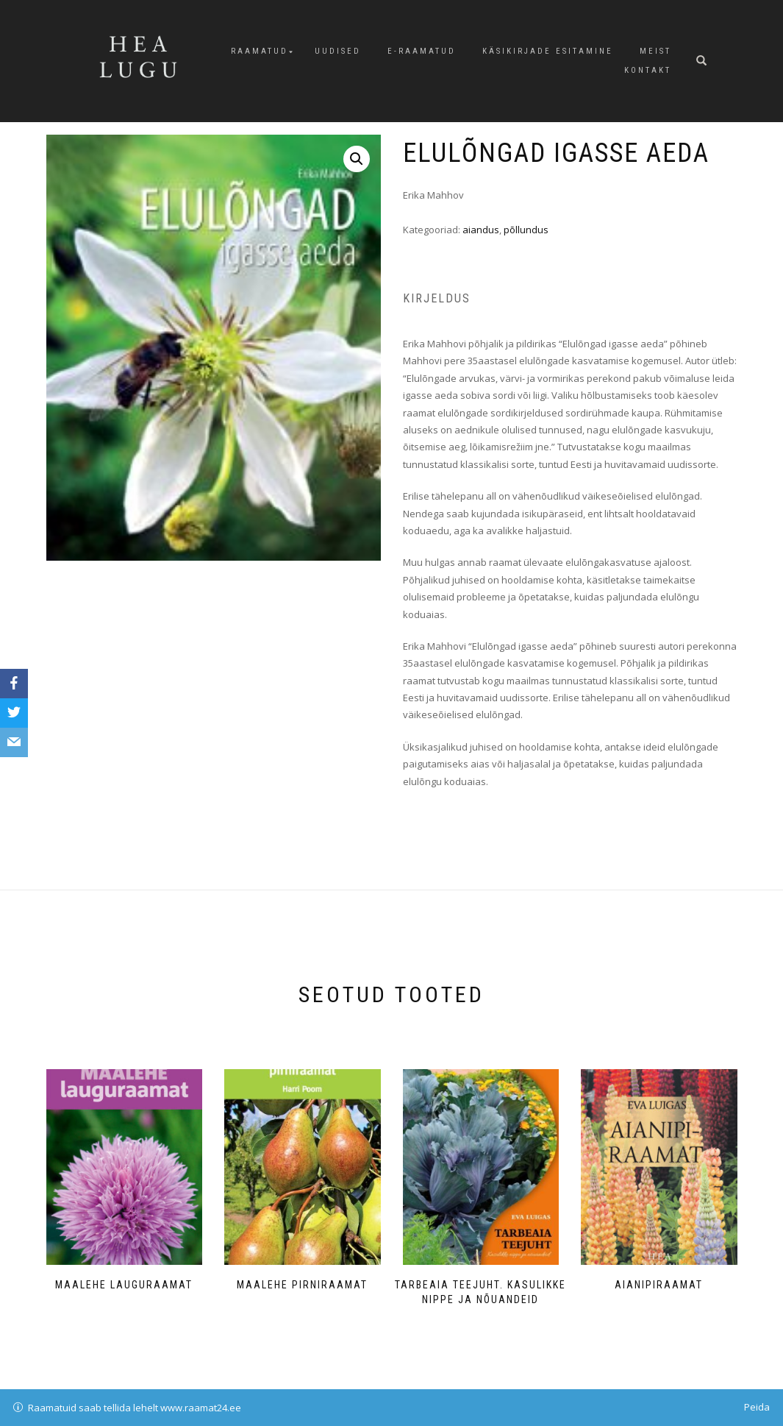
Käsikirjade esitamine (547, 51)
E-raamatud (421, 51)
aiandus (480, 229)
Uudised (338, 51)
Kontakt (647, 70)
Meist (655, 51)
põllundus (526, 229)
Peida (757, 1406)
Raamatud (259, 51)
